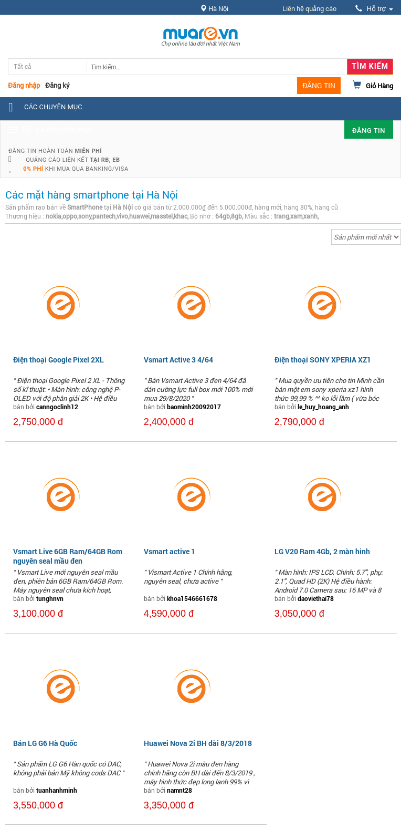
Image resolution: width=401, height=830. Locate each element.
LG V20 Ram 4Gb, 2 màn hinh (322, 551)
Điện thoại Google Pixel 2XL (58, 360)
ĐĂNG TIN (318, 85)
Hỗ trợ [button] (374, 9)
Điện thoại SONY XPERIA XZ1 (323, 360)
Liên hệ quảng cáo (309, 8)
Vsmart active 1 (169, 551)
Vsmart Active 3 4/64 (178, 360)
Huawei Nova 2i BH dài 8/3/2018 (198, 743)
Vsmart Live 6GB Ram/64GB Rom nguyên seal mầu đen (67, 556)
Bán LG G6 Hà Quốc (45, 743)
